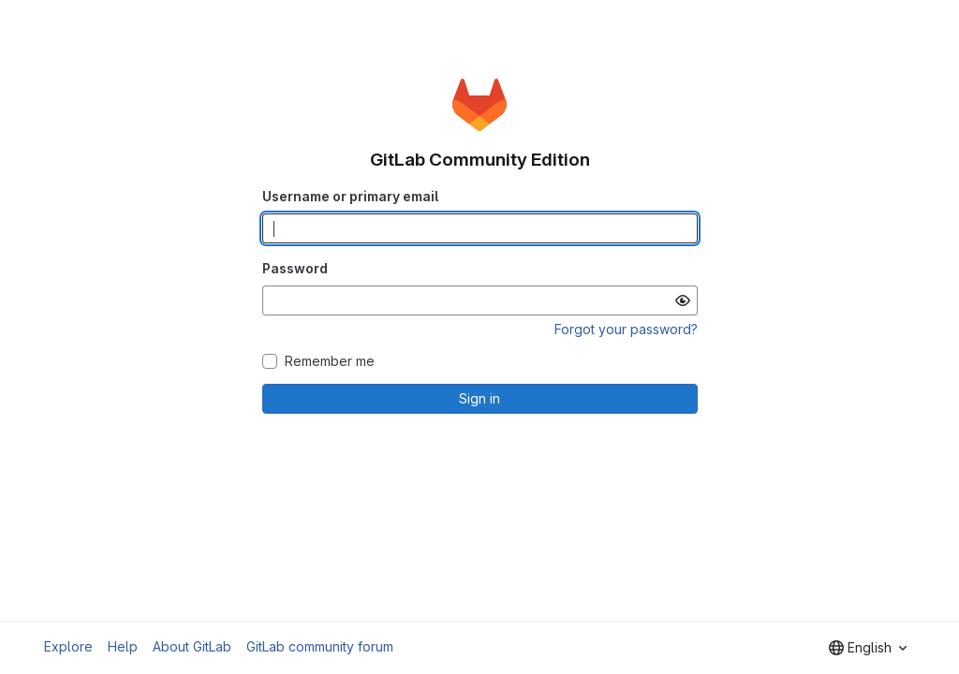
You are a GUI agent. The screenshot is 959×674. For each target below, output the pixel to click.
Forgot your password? (626, 329)
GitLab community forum (319, 646)
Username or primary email (350, 196)
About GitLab (192, 646)
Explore (68, 646)
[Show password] (683, 300)
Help (123, 646)
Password (295, 268)
